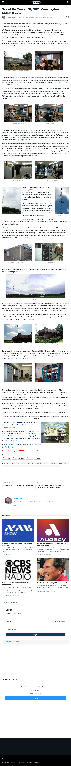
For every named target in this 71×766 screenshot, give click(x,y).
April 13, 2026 (15, 554)
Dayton (23, 463)
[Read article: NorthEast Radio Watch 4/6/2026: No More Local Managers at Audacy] (53, 530)
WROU (57, 466)
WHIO (24, 466)
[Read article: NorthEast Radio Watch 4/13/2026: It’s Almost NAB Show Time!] (18, 530)
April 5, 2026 (15, 595)
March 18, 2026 (50, 592)
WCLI (60, 463)
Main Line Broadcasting (35, 463)
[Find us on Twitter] (5, 758)
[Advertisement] (35, 473)
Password (8, 622)
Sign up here (14, 441)
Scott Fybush (11, 17)
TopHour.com (9, 447)
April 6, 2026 (49, 554)
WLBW (46, 466)
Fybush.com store (11, 427)
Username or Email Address (14, 614)
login (7, 602)
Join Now (8, 642)
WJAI (34, 466)
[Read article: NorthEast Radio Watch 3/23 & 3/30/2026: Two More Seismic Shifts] (18, 569)
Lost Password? (16, 642)
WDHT (13, 466)
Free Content (31, 17)
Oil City (46, 463)
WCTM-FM (6, 466)
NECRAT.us (52, 412)
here (18, 135)
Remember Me (11, 630)
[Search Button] (68, 2)
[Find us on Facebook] (2, 758)
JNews (8, 762)
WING (29, 466)
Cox (18, 463)
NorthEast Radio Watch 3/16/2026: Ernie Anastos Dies (53, 583)
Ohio (36, 17)
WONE (51, 466)
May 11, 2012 (21, 17)
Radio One (53, 463)
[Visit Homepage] (35, 2)
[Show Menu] (3, 2)
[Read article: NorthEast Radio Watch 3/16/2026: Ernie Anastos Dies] (53, 569)
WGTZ (18, 466)
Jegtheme (38, 762)
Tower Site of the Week (45, 17)
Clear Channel (11, 463)
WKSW (40, 466)
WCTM (66, 463)
